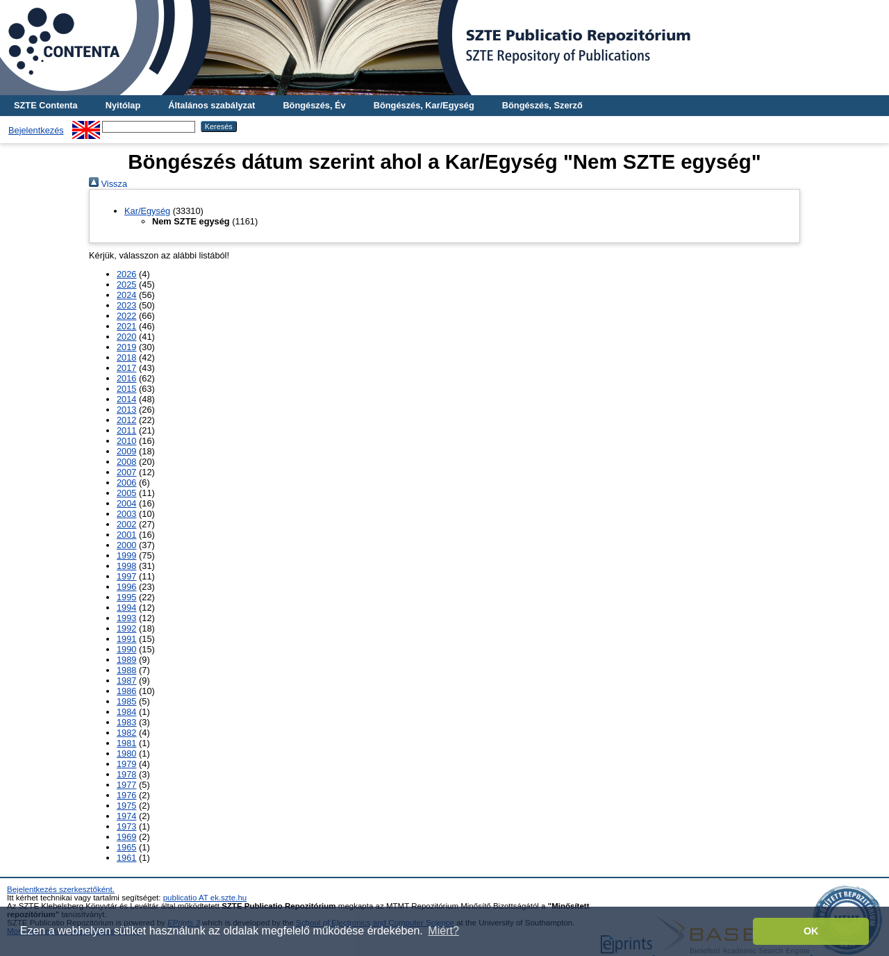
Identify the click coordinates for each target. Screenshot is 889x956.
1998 (126, 566)
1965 (126, 847)
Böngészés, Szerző (542, 105)
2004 (126, 503)
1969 (126, 837)
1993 (126, 618)
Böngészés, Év (314, 105)
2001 (126, 534)
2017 (126, 368)
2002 (126, 524)
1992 (126, 628)
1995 (126, 597)
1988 (126, 670)
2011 (126, 430)
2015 (126, 389)
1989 (126, 659)
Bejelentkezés (36, 130)
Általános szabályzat (211, 105)
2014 (126, 399)
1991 (126, 639)
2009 (126, 451)
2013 (126, 409)
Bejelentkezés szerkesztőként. (61, 889)
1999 (126, 555)
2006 (126, 482)
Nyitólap (123, 105)
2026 (126, 274)
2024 (126, 295)
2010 (126, 441)
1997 (126, 576)
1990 (126, 649)
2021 (126, 326)
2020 (126, 336)
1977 (126, 785)
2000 (126, 545)
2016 (126, 378)
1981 (126, 743)
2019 (126, 347)
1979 (126, 764)
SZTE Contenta (46, 105)
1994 (126, 607)
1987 (126, 680)
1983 (126, 722)
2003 (126, 514)
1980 (126, 753)
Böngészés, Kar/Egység (424, 105)
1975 (126, 805)
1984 (126, 712)
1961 (126, 857)
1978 (126, 774)
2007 (126, 472)
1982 (126, 732)
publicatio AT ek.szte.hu (205, 897)
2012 (126, 420)
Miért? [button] (443, 931)
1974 (126, 816)
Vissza (108, 184)
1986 (126, 691)
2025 (126, 284)
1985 (126, 701)
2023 (126, 305)
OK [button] (811, 931)
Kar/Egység (147, 211)
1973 (126, 826)
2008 (126, 461)
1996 (126, 587)
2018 (126, 357)
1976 (126, 795)
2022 (126, 316)
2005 (126, 493)
